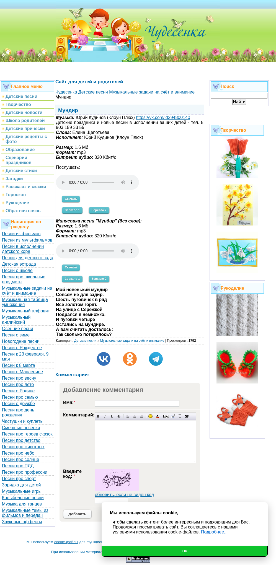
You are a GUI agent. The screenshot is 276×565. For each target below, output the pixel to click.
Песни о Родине (18, 390)
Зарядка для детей (21, 485)
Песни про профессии (24, 472)
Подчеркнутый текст (112, 416)
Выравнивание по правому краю (141, 416)
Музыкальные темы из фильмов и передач (25, 513)
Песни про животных (23, 446)
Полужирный (98, 416)
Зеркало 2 (99, 210)
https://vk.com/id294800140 (163, 117)
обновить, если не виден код (124, 494)
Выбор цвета (157, 416)
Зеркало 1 (72, 210)
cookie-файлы (66, 542)
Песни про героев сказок (27, 434)
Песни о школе (17, 270)
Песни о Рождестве (22, 347)
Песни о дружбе (18, 403)
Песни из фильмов (21, 233)
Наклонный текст (105, 416)
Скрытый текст (166, 416)
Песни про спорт (19, 478)
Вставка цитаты (173, 416)
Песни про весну (19, 378)
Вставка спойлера (187, 416)
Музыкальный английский (16, 320)
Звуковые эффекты (22, 521)
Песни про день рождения (18, 412)
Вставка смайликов (150, 416)
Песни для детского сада (27, 257)
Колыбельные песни (23, 497)
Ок (184, 551)
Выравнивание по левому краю (128, 416)
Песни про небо (18, 453)
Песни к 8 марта (18, 365)
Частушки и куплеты (22, 421)
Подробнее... (214, 532)
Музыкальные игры (22, 491)
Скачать (71, 198)
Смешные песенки (21, 427)
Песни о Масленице (22, 371)
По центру (134, 416)
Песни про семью (20, 397)
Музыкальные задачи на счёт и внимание (27, 291)
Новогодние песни (21, 341)
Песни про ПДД (18, 465)
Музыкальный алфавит (26, 311)
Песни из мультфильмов (27, 240)
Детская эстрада (19, 264)
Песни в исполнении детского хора (23, 249)
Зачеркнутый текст (119, 416)
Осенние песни (17, 328)
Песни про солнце (20, 459)
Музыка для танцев (22, 504)
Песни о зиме (16, 335)
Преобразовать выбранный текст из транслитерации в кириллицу (180, 416)
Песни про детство (21, 440)
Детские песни (85, 341)
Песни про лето (18, 384)
